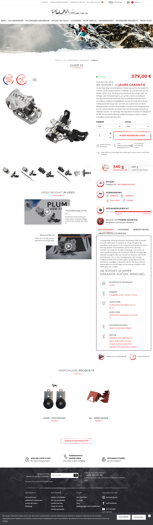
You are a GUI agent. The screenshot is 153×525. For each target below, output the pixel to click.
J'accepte (123, 517)
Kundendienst (106, 20)
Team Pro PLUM (57, 506)
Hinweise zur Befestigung (116, 356)
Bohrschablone (144, 356)
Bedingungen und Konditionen (88, 506)
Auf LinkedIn (107, 512)
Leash (128, 122)
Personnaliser (138, 517)
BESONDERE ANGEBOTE (127, 20)
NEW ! (3, 20)
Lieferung (123, 230)
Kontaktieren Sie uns (77, 2)
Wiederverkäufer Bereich (59, 2)
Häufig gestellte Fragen (112, 233)
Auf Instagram (109, 497)
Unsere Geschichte (58, 497)
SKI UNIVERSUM (15, 20)
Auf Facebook (109, 503)
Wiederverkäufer (57, 509)
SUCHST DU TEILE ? (60, 20)
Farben (100, 122)
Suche (76, 26)
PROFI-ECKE (146, 20)
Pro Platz (44, 2)
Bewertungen (141, 230)
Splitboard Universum (33, 500)
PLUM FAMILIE (90, 20)
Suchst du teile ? (31, 503)
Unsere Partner (57, 503)
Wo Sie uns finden (58, 500)
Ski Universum (30, 497)
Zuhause (58, 60)
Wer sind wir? (81, 497)
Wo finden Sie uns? (93, 2)
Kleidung (76, 20)
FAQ (78, 503)
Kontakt (79, 500)
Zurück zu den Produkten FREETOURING (76, 442)
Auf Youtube (109, 509)
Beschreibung (106, 230)
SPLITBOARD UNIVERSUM (37, 20)
